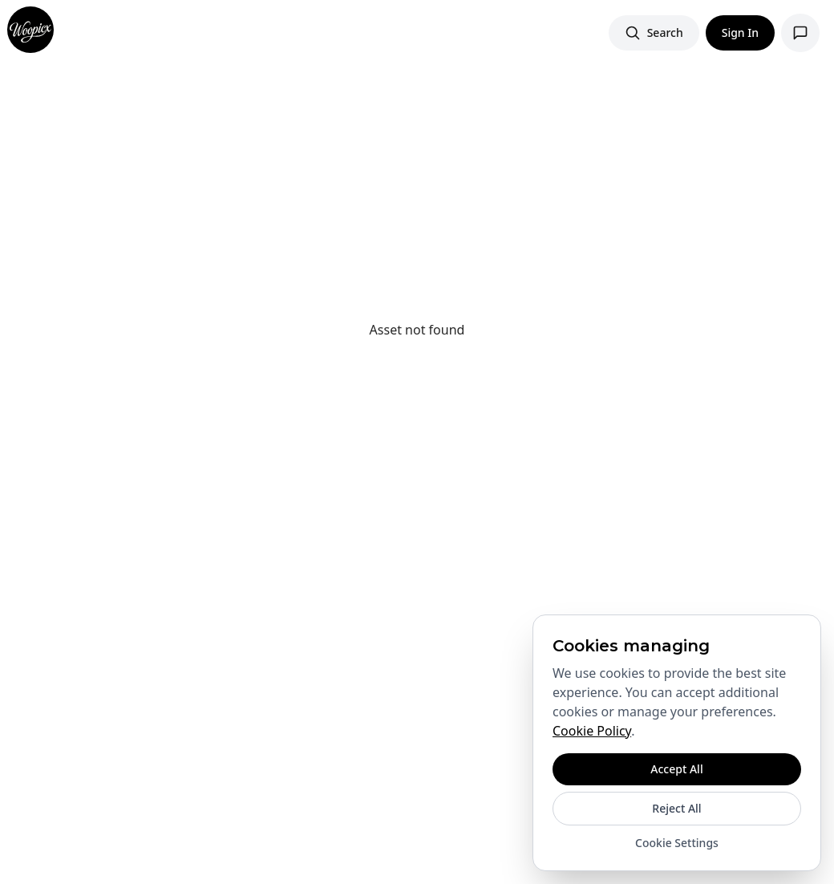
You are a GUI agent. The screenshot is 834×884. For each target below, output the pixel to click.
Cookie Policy (592, 731)
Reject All (676, 808)
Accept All (676, 769)
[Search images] (654, 33)
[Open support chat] (800, 33)
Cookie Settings (677, 842)
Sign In (740, 32)
